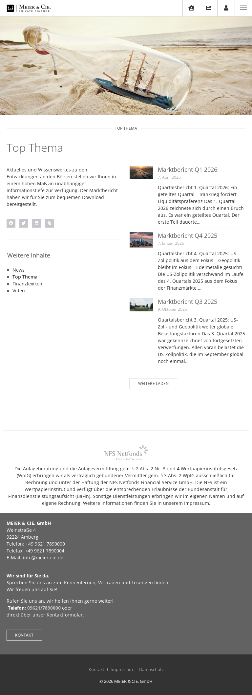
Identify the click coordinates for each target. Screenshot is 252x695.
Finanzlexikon (27, 283)
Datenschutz (151, 669)
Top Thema (24, 277)
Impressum (122, 669)
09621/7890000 (44, 608)
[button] (11, 223)
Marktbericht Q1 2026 (187, 169)
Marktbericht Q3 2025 (187, 301)
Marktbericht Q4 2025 (187, 235)
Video (18, 290)
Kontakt (96, 669)
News (18, 270)
